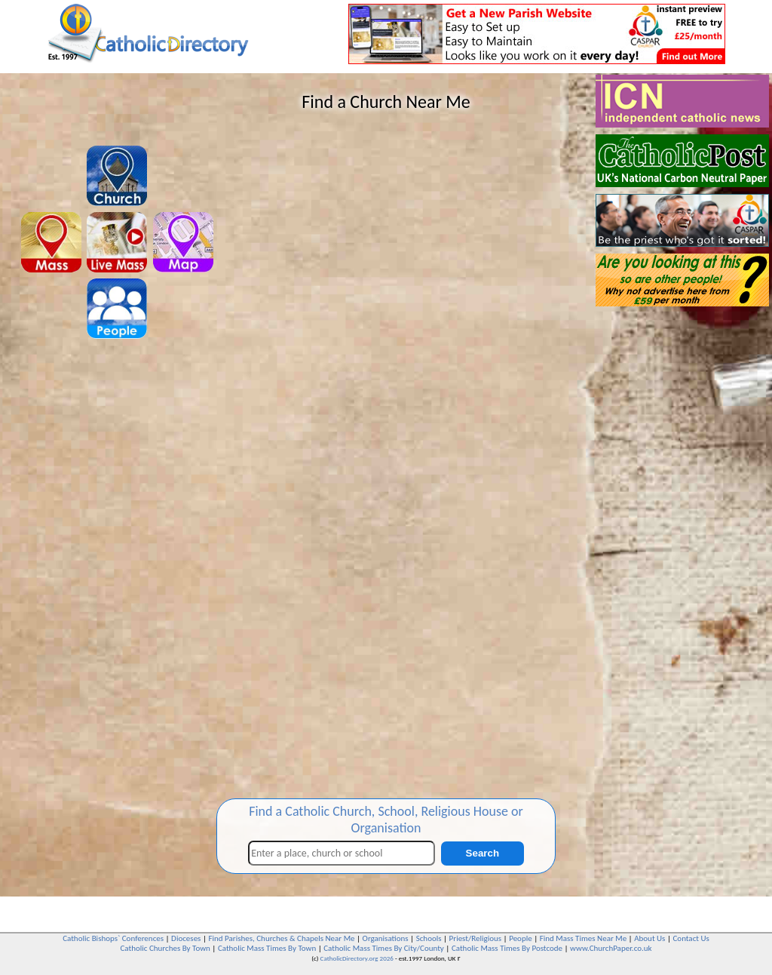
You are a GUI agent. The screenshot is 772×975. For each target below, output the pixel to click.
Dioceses (186, 938)
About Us (649, 938)
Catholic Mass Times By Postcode (507, 948)
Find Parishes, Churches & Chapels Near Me (281, 938)
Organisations (386, 938)
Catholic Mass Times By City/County (383, 948)
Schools (429, 938)
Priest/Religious (475, 938)
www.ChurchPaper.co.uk (610, 948)
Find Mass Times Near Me (583, 938)
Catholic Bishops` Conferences (113, 938)
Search (482, 853)
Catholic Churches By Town (165, 948)
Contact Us (690, 938)
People (520, 938)
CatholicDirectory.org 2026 (357, 958)
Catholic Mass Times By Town (267, 948)
